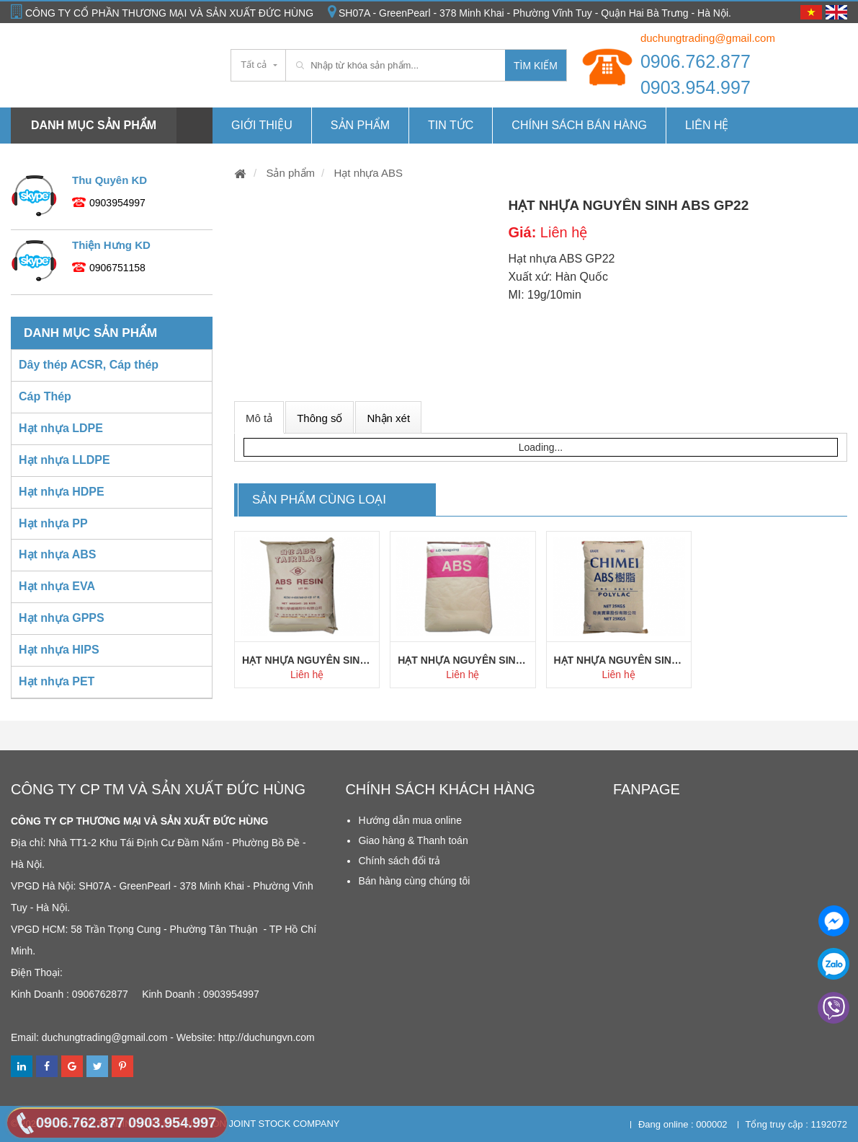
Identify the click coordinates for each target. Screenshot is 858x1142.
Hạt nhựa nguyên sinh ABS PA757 (619, 660)
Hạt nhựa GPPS (61, 618)
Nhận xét (388, 418)
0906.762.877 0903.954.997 (695, 74)
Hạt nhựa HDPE (61, 492)
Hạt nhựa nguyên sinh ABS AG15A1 (307, 660)
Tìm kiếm (536, 65)
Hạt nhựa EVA (57, 586)
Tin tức (450, 125)
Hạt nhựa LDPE (61, 428)
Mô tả (259, 418)
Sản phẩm (360, 125)
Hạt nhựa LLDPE (64, 460)
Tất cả (254, 64)
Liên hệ (707, 125)
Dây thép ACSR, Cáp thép (88, 365)
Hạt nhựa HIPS (59, 650)
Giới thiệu (261, 125)
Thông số (319, 418)
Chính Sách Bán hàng (579, 125)
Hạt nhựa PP (53, 523)
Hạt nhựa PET (56, 681)
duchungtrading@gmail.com (707, 38)
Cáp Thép (45, 396)
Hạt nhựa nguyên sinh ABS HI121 (462, 660)
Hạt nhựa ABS (367, 173)
